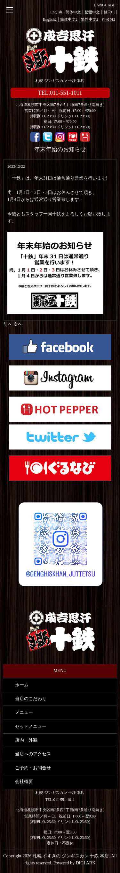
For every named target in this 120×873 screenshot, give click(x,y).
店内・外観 (26, 740)
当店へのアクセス (33, 753)
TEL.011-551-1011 (60, 93)
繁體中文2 (89, 19)
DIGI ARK (85, 863)
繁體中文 (92, 12)
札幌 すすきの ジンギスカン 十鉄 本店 (60, 51)
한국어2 (108, 19)
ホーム (21, 685)
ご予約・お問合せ (33, 768)
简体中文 (73, 12)
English (56, 12)
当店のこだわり (30, 698)
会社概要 (24, 781)
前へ (7, 324)
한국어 (109, 12)
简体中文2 (68, 19)
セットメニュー (30, 726)
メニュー (24, 712)
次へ (17, 324)
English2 (50, 19)
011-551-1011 (64, 799)
